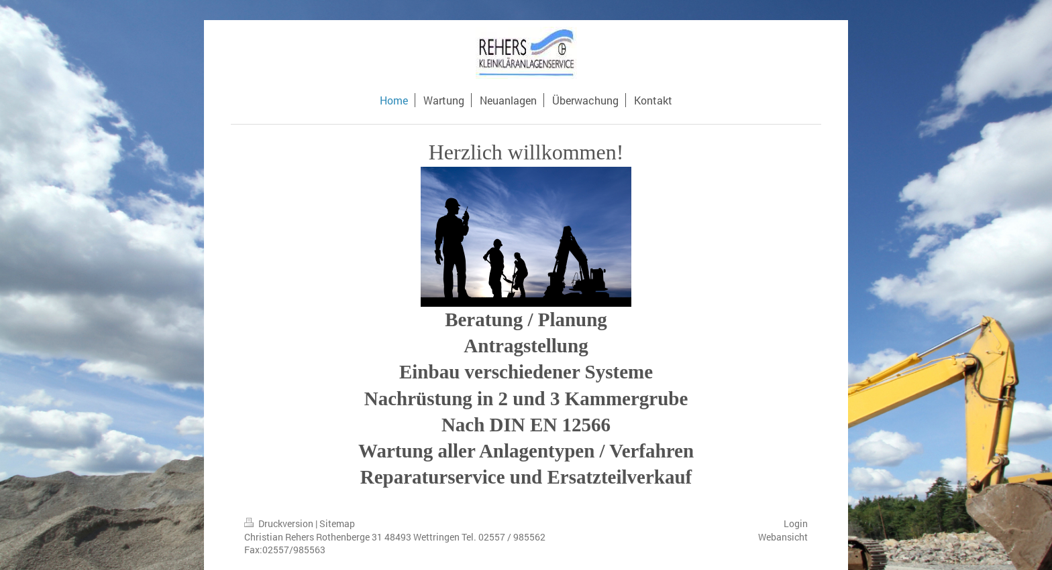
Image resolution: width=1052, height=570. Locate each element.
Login (796, 523)
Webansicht (783, 536)
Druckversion (279, 523)
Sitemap (337, 523)
